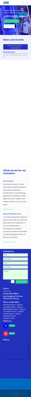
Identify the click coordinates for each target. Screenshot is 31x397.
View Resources (8, 209)
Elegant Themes (15, 393)
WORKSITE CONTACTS (9, 242)
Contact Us (9, 26)
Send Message (21, 281)
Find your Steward (11, 21)
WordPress (15, 395)
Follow (12, 326)
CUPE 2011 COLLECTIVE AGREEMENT (14, 47)
